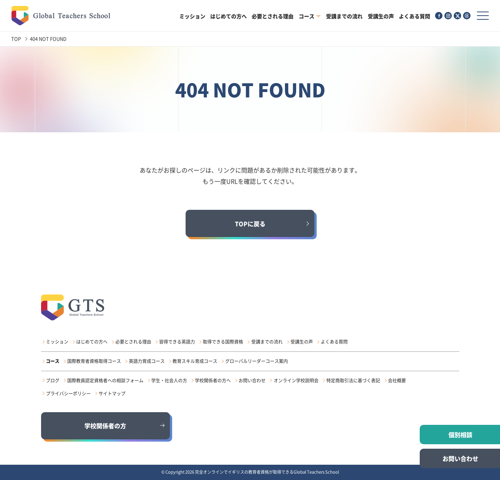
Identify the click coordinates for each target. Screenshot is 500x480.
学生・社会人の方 (169, 380)
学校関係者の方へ (213, 380)
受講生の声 (381, 16)
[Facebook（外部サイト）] (438, 15)
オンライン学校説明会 (296, 380)
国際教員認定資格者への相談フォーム (105, 380)
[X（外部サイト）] (457, 15)
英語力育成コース (147, 361)
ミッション (192, 16)
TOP (16, 38)
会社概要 (397, 380)
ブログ (52, 380)
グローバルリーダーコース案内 (256, 361)
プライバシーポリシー (68, 393)
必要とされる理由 (273, 16)
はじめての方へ (228, 16)
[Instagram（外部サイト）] (448, 15)
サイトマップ (112, 393)
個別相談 (460, 434)
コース (306, 16)
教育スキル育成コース (195, 361)
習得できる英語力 (177, 341)
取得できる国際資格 (223, 341)
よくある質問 (414, 16)
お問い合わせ (252, 380)
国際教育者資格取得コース (94, 361)
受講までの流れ (344, 16)
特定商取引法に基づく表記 (353, 380)
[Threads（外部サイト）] (467, 15)
